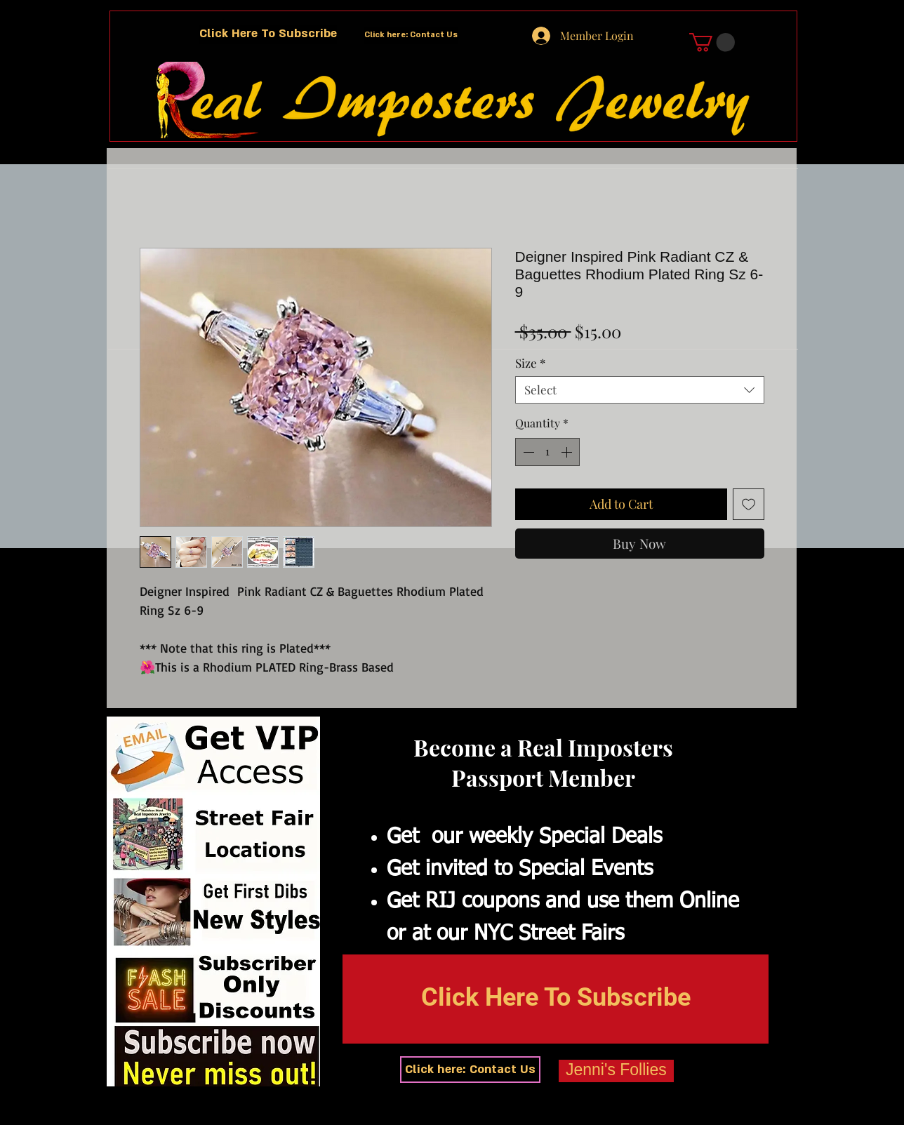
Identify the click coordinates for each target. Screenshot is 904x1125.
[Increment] (568, 452)
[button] (268, 34)
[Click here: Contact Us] (411, 35)
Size (530, 363)
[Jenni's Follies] (616, 1071)
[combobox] (639, 390)
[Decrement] (527, 452)
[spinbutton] (547, 452)
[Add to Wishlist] (748, 504)
